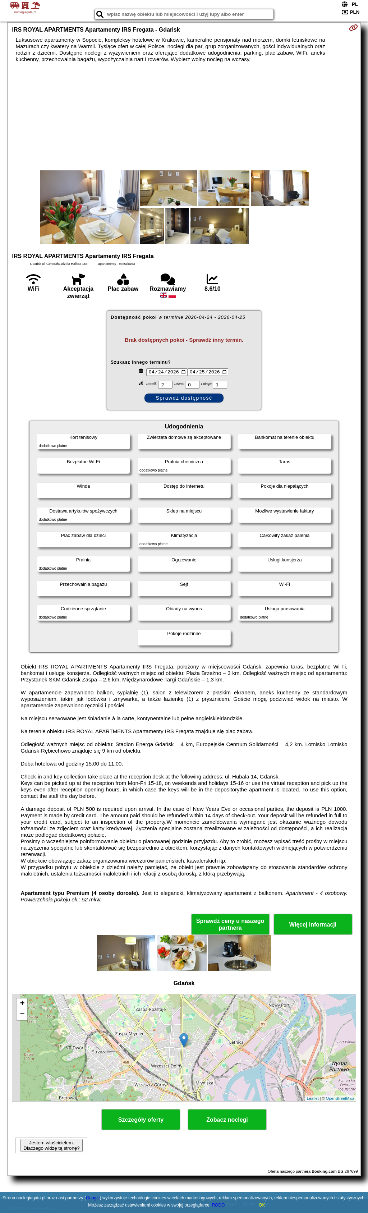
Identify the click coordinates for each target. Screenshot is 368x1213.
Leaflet (313, 1098)
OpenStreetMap (340, 1098)
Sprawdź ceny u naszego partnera (230, 924)
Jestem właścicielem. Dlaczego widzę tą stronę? (51, 1145)
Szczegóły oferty (141, 1120)
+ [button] (22, 1003)
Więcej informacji (312, 925)
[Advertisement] (184, 116)
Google (93, 1197)
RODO (218, 1205)
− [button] (22, 1014)
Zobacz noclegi (227, 1120)
